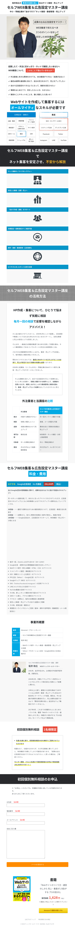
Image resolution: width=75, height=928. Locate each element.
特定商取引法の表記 (44, 919)
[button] (11, 37)
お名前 (26, 803)
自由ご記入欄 (26, 843)
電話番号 (26, 812)
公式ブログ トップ (30, 919)
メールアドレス (26, 821)
